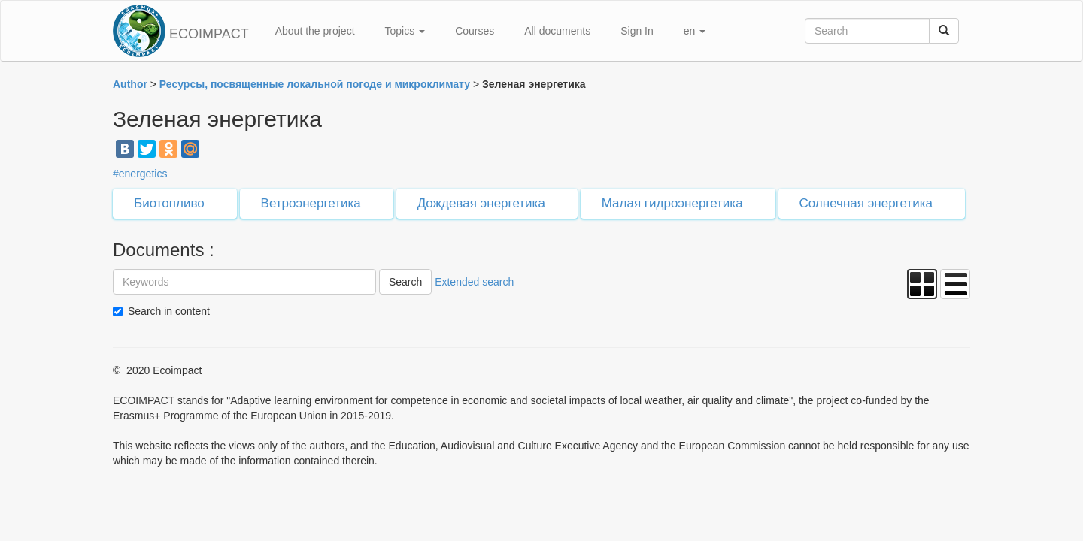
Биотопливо (169, 203)
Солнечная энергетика (866, 203)
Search (405, 282)
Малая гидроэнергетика (672, 203)
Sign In (637, 31)
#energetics (140, 174)
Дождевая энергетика (481, 203)
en (694, 31)
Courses (474, 31)
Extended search (474, 282)
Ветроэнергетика (311, 203)
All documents (557, 31)
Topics (405, 31)
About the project (315, 31)
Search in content (169, 311)
